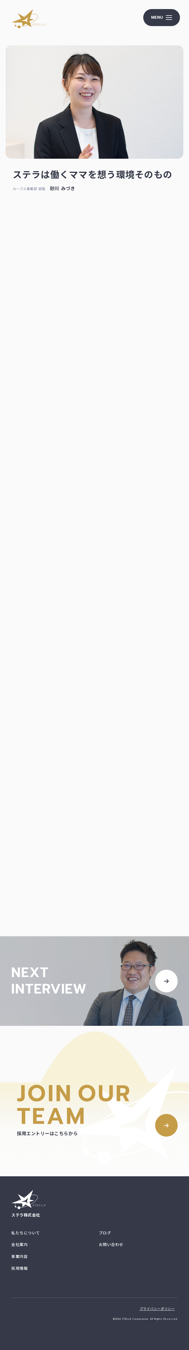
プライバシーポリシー (157, 1308)
